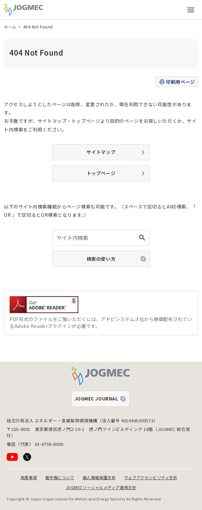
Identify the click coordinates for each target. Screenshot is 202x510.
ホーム (10, 26)
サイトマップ (101, 152)
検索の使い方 (88, 260)
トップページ (101, 173)
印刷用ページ (177, 81)
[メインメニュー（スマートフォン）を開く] (190, 10)
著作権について (59, 477)
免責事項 (28, 477)
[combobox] (101, 238)
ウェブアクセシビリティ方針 (150, 477)
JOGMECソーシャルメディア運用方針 (101, 487)
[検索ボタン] (142, 238)
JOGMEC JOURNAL (102, 400)
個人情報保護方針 (99, 477)
